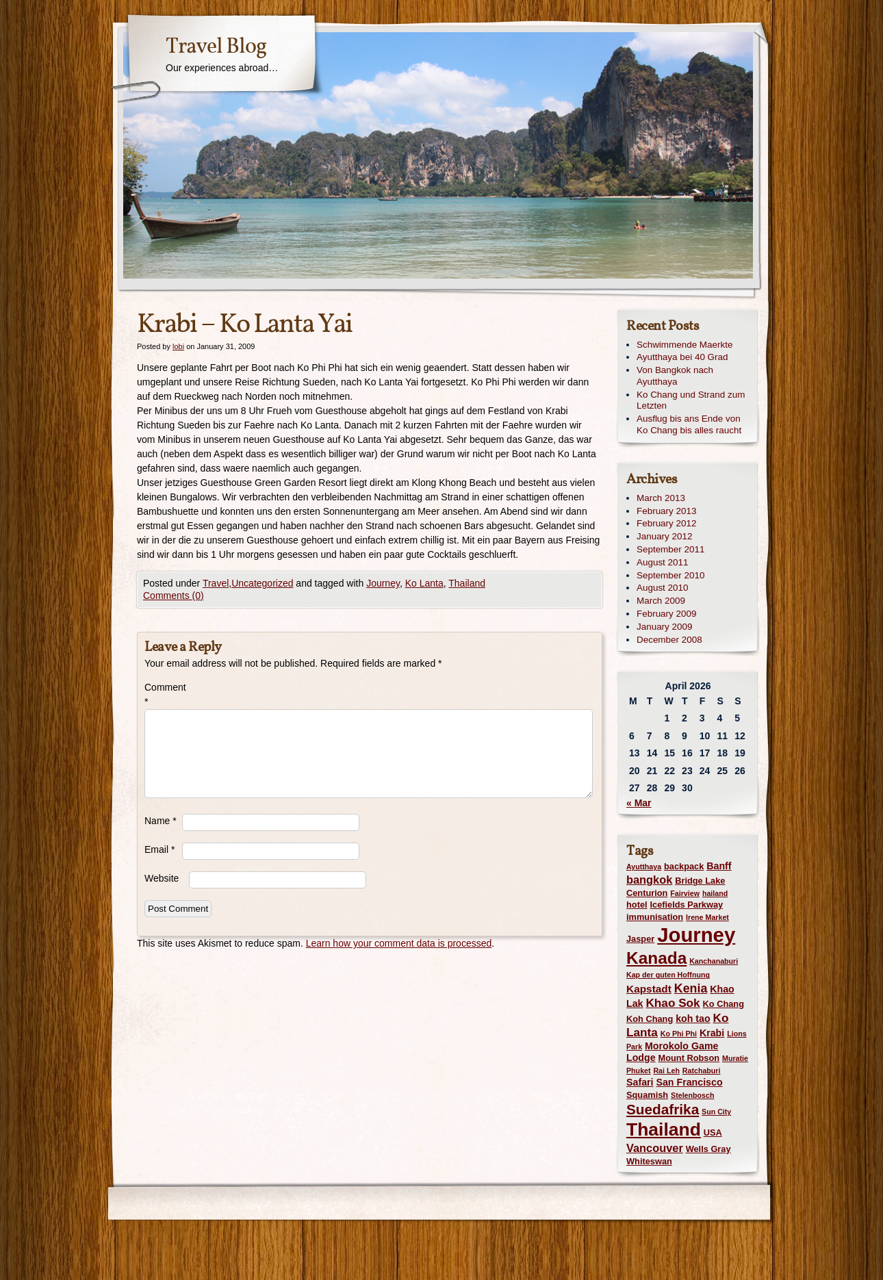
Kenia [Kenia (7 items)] (690, 988)
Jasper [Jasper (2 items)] (640, 939)
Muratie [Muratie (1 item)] (735, 1058)
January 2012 (664, 536)
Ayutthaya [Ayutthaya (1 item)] (643, 866)
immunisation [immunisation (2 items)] (654, 917)
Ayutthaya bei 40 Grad (682, 357)
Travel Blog (216, 47)
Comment (163, 694)
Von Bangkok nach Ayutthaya (675, 376)
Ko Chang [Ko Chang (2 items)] (723, 1004)
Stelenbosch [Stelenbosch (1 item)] (692, 1095)
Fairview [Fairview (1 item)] (685, 893)
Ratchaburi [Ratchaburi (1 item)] (701, 1070)
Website (161, 878)
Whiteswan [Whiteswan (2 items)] (649, 1161)
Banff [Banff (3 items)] (718, 865)
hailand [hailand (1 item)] (715, 893)
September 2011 (670, 549)
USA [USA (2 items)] (713, 1132)
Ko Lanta (424, 583)
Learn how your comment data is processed (399, 943)
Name (160, 820)
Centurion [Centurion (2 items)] (646, 893)
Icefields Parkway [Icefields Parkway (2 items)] (686, 904)
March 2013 (661, 498)
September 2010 (670, 575)
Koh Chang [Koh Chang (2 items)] (649, 1019)
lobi (178, 346)
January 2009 (664, 627)
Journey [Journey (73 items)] (696, 934)
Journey (383, 583)
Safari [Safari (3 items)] (640, 1082)
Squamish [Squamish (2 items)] (647, 1095)
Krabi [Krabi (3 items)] (712, 1032)
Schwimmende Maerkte (684, 345)
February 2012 (666, 523)
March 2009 (661, 601)
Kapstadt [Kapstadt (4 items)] (648, 989)
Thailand (466, 583)
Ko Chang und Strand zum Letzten (691, 400)
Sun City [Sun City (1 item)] (716, 1112)
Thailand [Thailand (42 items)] (663, 1129)
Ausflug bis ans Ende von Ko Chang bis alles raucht (689, 424)
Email (159, 849)
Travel (216, 583)
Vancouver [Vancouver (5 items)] (654, 1148)
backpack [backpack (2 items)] (684, 866)
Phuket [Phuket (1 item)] (638, 1070)
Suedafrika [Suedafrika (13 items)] (662, 1109)
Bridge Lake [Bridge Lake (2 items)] (700, 880)
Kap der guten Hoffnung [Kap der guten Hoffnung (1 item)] (668, 975)
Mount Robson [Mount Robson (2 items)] (689, 1058)
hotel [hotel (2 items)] (637, 904)
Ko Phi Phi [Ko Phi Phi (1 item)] (679, 1033)
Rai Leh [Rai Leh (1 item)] (666, 1070)
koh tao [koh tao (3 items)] (693, 1018)
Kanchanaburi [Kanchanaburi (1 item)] (713, 961)
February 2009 (666, 614)
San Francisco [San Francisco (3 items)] (689, 1082)
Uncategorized (262, 583)
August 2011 (662, 562)
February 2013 (666, 511)
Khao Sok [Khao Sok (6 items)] (672, 1003)
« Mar (639, 802)
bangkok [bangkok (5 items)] (649, 879)
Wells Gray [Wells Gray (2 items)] (708, 1149)
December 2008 (669, 640)
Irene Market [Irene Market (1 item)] (707, 917)
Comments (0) (173, 595)
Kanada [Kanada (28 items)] (656, 958)
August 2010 (662, 588)
